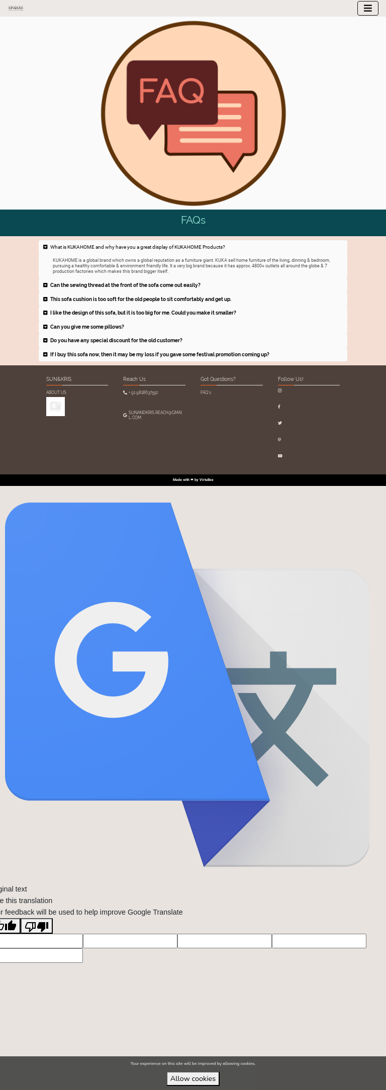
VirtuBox (207, 480)
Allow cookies (193, 1078)
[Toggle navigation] (367, 8)
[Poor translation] (37, 925)
